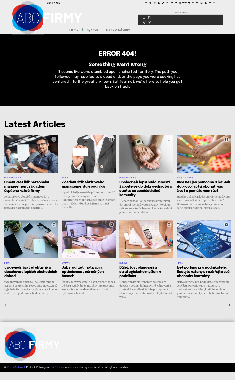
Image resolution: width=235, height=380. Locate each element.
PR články (56, 375)
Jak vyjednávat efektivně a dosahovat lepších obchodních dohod (30, 280)
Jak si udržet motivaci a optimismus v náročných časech (83, 280)
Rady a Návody (13, 184)
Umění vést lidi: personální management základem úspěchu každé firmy (26, 193)
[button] (208, 30)
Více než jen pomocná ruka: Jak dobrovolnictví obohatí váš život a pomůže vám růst (203, 193)
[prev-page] (7, 313)
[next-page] (228, 313)
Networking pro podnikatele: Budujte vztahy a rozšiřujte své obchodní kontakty (203, 280)
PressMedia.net (16, 375)
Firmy (65, 184)
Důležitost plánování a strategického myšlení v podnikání (140, 280)
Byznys (66, 270)
